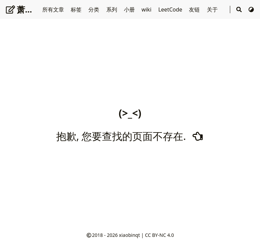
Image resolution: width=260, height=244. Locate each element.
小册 (130, 9)
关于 (213, 9)
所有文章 (53, 9)
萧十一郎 (27, 9)
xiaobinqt (129, 235)
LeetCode (170, 9)
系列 (112, 9)
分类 (94, 9)
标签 (77, 9)
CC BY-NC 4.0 (159, 235)
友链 (195, 9)
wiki (147, 9)
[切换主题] (251, 9)
